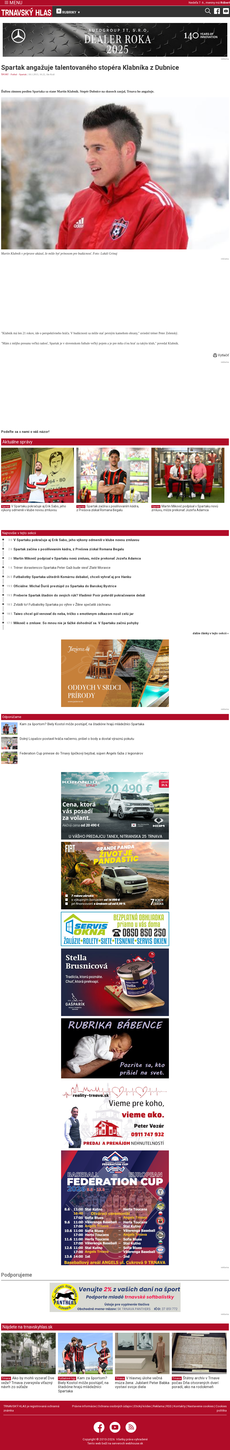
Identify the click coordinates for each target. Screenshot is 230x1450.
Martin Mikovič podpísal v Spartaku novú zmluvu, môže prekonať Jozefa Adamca (184, 508)
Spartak (23, 74)
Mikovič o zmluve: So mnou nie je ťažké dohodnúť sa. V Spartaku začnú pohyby (76, 623)
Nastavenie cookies (201, 1406)
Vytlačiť (221, 355)
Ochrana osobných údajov (115, 1406)
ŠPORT (5, 74)
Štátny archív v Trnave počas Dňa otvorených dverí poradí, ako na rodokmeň (195, 1382)
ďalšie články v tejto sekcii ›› (211, 633)
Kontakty (180, 1406)
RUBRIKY (68, 11)
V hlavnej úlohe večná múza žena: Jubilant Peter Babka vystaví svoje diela (142, 1382)
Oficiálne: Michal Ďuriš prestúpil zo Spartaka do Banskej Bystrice (65, 586)
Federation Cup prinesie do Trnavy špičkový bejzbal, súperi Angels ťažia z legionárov (81, 753)
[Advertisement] (115, 293)
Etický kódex (142, 1406)
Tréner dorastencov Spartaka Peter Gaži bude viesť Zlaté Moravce (62, 568)
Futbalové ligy (67, 1378)
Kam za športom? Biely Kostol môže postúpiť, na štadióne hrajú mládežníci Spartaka (82, 724)
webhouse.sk (134, 1443)
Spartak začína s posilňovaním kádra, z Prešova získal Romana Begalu (107, 508)
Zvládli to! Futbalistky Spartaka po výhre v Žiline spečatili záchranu (62, 605)
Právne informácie (84, 1406)
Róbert (225, 2)
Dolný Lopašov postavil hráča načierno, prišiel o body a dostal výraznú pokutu (77, 739)
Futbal (14, 74)
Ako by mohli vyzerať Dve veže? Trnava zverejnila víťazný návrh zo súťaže (27, 1382)
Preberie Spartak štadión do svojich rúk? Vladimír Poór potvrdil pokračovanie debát (79, 595)
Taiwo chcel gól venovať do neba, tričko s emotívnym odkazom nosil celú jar (73, 614)
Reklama (158, 1406)
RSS (169, 1406)
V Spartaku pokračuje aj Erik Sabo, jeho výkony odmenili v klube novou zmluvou (33, 508)
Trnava (6, 1378)
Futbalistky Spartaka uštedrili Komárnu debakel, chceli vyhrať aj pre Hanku (72, 577)
